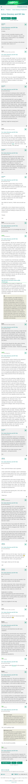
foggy (2, 658)
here (13, 143)
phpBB (10, 780)
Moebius (3, 621)
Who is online (5, 770)
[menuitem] (25, 7)
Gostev (2, 51)
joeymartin (3, 149)
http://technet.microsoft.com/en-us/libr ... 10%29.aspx (11, 281)
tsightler (2, 235)
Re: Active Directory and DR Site (9, 54)
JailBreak (3, 458)
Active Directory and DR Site (13, 14)
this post (14, 665)
